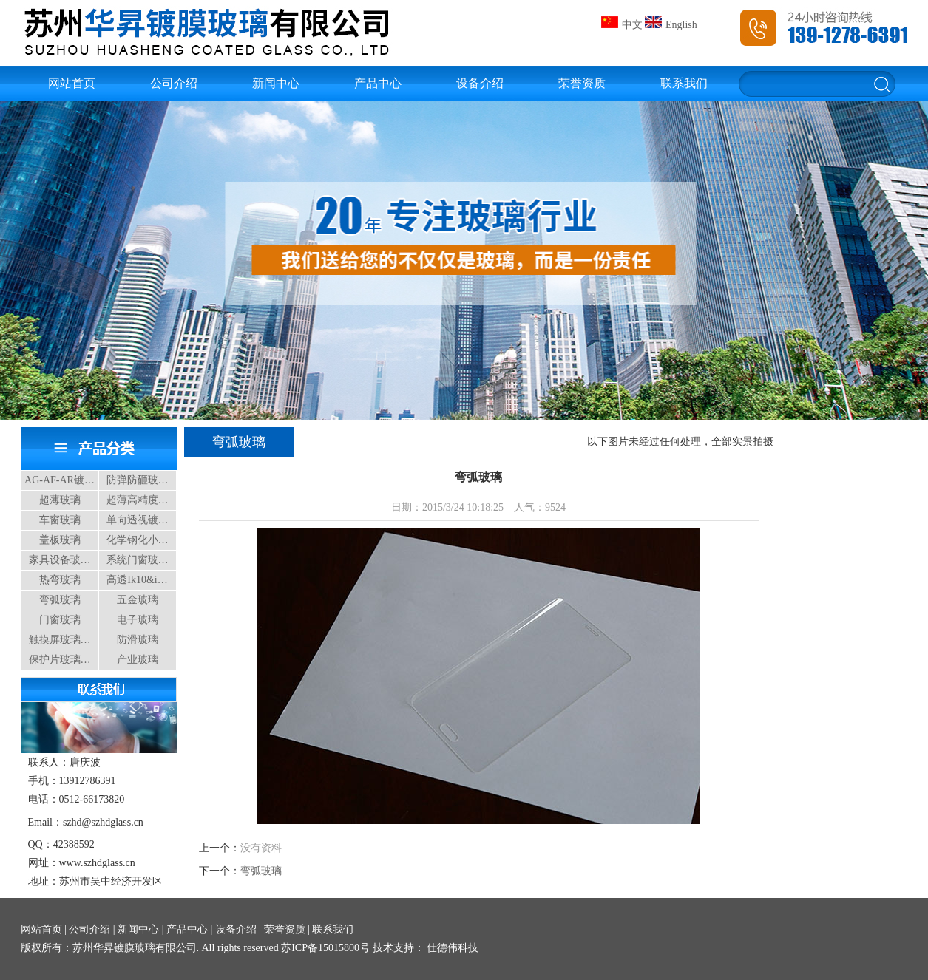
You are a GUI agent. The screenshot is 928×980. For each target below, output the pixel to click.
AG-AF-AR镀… (59, 480)
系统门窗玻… (137, 559)
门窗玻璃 (60, 619)
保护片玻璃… (60, 659)
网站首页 (71, 83)
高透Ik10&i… (136, 579)
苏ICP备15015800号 (325, 947)
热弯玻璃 (60, 579)
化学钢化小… (137, 539)
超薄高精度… (137, 500)
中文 (622, 24)
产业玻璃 (137, 659)
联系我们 (684, 83)
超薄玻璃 (60, 500)
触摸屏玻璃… (60, 639)
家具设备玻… (60, 559)
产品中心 (378, 83)
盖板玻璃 (60, 539)
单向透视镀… (137, 519)
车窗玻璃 (60, 519)
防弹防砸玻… (137, 480)
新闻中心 (275, 83)
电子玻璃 (137, 619)
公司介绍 (173, 83)
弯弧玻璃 (60, 599)
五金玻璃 (137, 599)
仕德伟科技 (451, 947)
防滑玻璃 (137, 639)
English (671, 24)
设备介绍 (480, 83)
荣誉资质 (582, 83)
